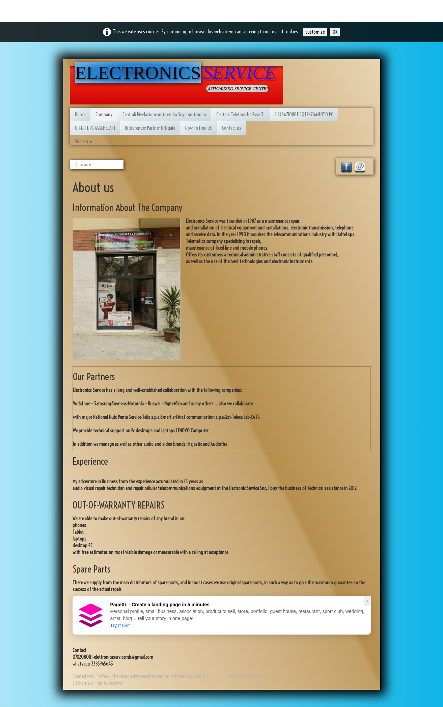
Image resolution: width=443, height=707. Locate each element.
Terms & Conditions (246, 676)
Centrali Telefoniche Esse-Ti (240, 115)
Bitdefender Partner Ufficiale (150, 128)
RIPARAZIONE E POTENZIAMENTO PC (304, 115)
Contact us (231, 128)
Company (103, 115)
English (84, 142)
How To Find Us (198, 128)
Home (80, 115)
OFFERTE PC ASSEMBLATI (95, 128)
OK (335, 32)
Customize (315, 32)
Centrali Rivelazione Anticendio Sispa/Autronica (164, 115)
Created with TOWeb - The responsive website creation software (129, 676)
